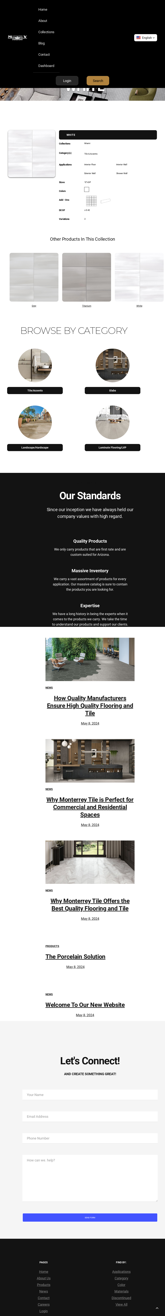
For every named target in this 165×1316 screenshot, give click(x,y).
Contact (44, 54)
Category (121, 1278)
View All (121, 1304)
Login (43, 1311)
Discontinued (121, 1298)
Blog (41, 43)
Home (42, 9)
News (49, 687)
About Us (44, 1278)
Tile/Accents (35, 390)
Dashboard (46, 65)
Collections (46, 32)
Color (121, 1284)
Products (52, 946)
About (42, 20)
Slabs (112, 390)
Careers (44, 1304)
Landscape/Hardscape (34, 447)
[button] (145, 38)
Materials (121, 1291)
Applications (121, 1271)
